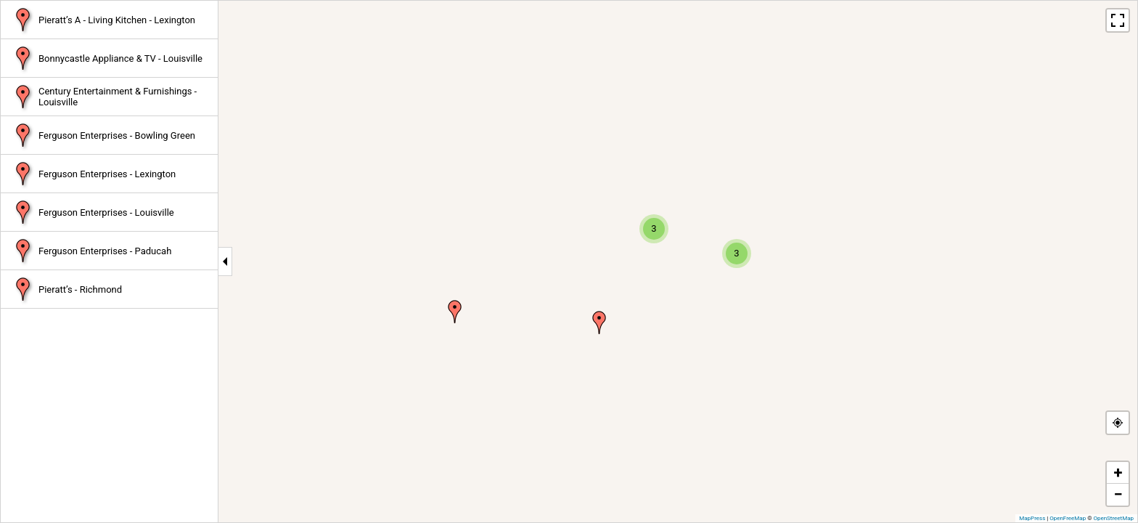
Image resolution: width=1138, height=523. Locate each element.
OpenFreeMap (1067, 518)
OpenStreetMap (1113, 518)
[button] (455, 311)
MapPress (1032, 518)
